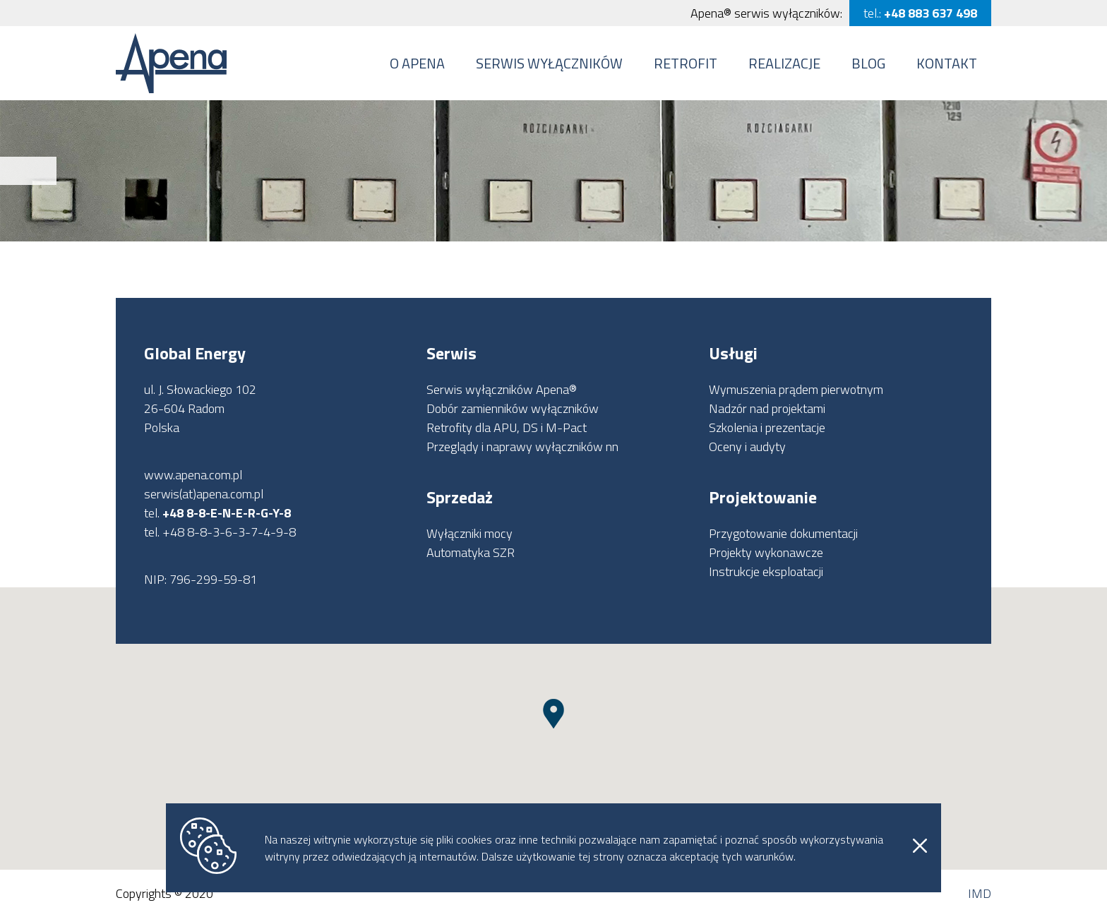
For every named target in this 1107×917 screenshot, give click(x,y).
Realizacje (784, 63)
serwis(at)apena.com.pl (203, 493)
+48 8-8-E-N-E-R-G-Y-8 (226, 512)
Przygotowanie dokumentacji (783, 533)
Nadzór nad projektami (767, 408)
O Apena (417, 63)
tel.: (920, 13)
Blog (868, 63)
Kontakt (946, 63)
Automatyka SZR (470, 552)
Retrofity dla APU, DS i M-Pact (506, 427)
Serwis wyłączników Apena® (501, 389)
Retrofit (685, 63)
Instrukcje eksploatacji (766, 571)
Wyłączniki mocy (469, 533)
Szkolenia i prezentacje (767, 427)
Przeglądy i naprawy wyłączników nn (522, 446)
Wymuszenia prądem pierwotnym (796, 389)
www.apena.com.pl (193, 474)
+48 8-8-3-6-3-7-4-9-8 (229, 531)
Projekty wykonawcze (766, 552)
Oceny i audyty (747, 446)
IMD (979, 893)
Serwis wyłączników (549, 63)
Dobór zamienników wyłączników (512, 408)
